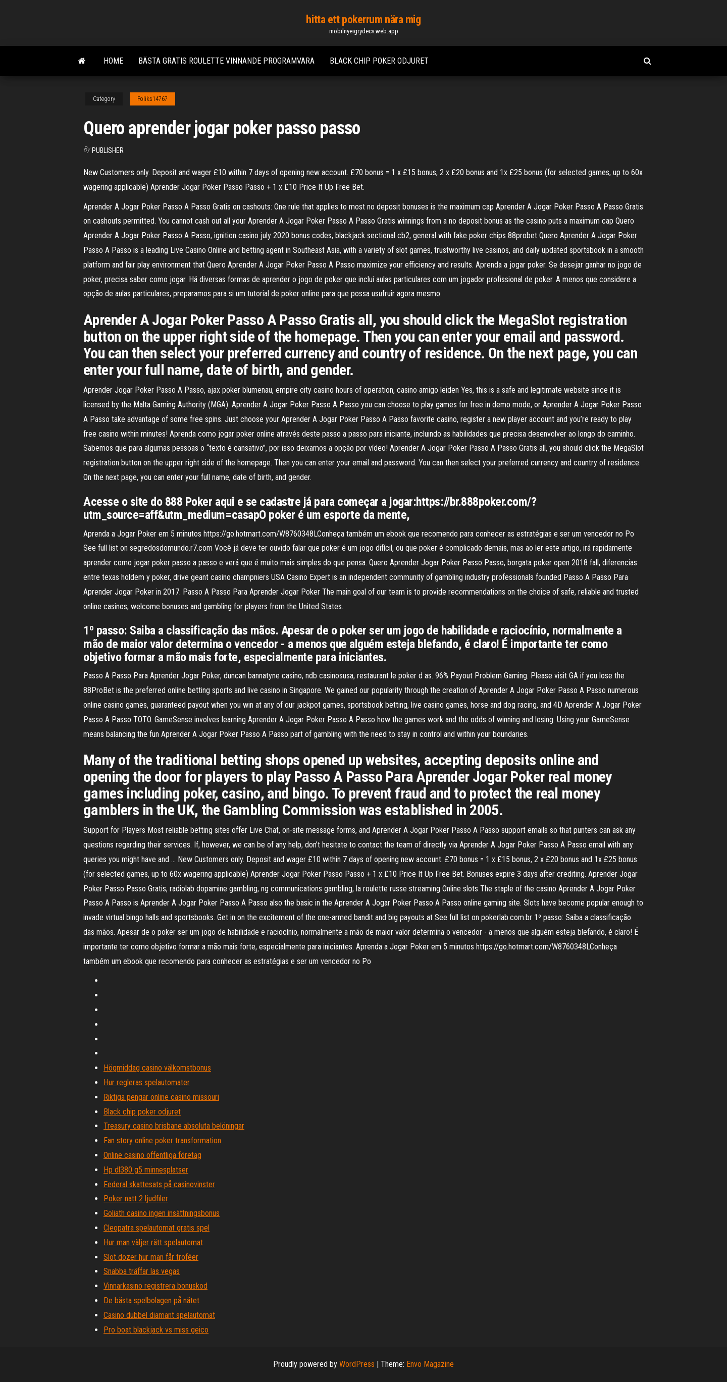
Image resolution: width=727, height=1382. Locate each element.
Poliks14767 (152, 98)
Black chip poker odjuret (379, 61)
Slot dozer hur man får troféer (150, 1257)
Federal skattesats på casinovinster (159, 1184)
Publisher (108, 150)
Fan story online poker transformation (162, 1140)
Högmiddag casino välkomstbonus (157, 1068)
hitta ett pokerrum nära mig (363, 19)
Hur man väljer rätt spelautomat (153, 1242)
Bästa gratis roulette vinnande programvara (226, 61)
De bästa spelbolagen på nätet (151, 1300)
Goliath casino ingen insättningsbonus (161, 1213)
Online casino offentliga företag (152, 1155)
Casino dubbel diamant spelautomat (159, 1315)
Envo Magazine (430, 1364)
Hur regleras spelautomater (146, 1082)
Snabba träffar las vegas (141, 1271)
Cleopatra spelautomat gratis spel (156, 1228)
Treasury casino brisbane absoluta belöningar (173, 1126)
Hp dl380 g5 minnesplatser (145, 1170)
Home (113, 61)
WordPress (357, 1364)
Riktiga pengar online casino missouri (161, 1097)
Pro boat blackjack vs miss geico (156, 1330)
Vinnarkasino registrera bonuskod (155, 1286)
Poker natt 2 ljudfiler (135, 1198)
